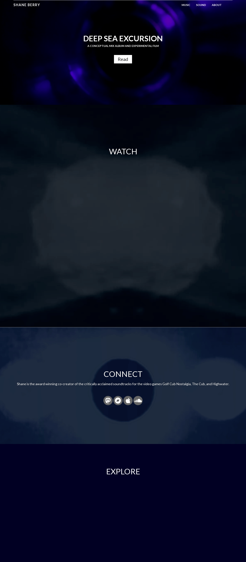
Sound (201, 5)
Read (123, 59)
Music (186, 5)
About (217, 5)
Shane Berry (26, 5)
